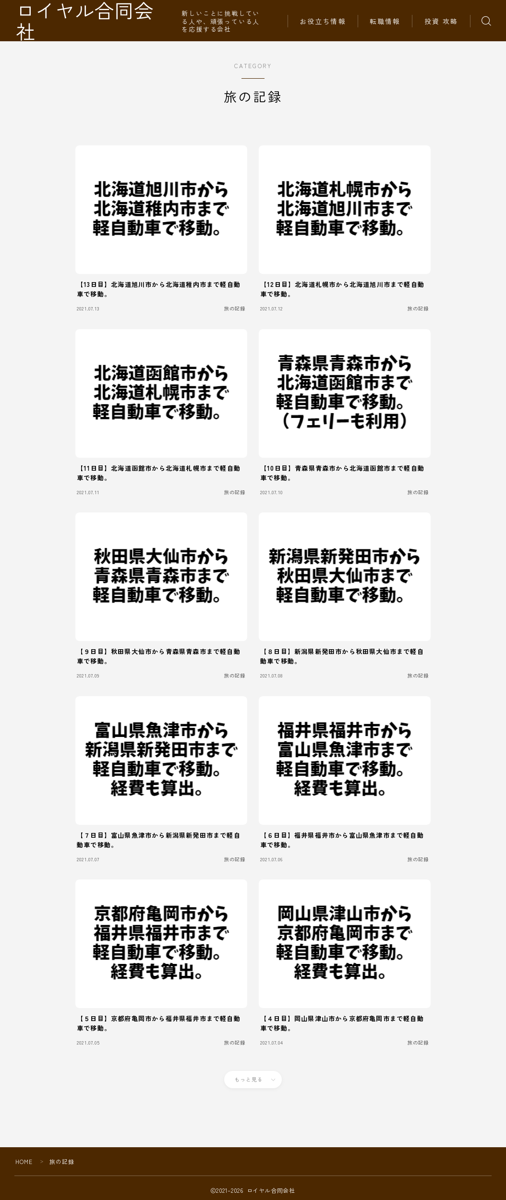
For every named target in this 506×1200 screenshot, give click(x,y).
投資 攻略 (441, 21)
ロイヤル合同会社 (96, 21)
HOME (24, 1161)
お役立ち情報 (323, 21)
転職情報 (385, 21)
